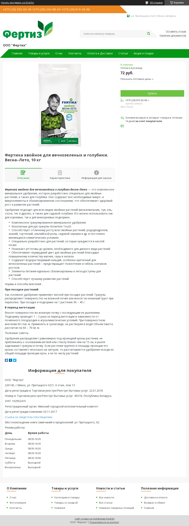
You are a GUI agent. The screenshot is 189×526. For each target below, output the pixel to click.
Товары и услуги (39, 53)
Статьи (123, 53)
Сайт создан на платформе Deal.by (95, 518)
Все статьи (105, 502)
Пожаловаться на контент (104, 522)
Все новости (106, 497)
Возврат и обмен (154, 502)
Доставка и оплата (155, 497)
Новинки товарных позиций (116, 508)
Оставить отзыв (176, 31)
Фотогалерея (18, 502)
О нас (59, 53)
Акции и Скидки (144, 53)
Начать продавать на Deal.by (17, 2)
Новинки (59, 508)
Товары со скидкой (66, 502)
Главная (17, 53)
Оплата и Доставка (100, 53)
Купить (152, 93)
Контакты (74, 53)
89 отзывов (156, 2)
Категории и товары (67, 497)
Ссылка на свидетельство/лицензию (28, 417)
